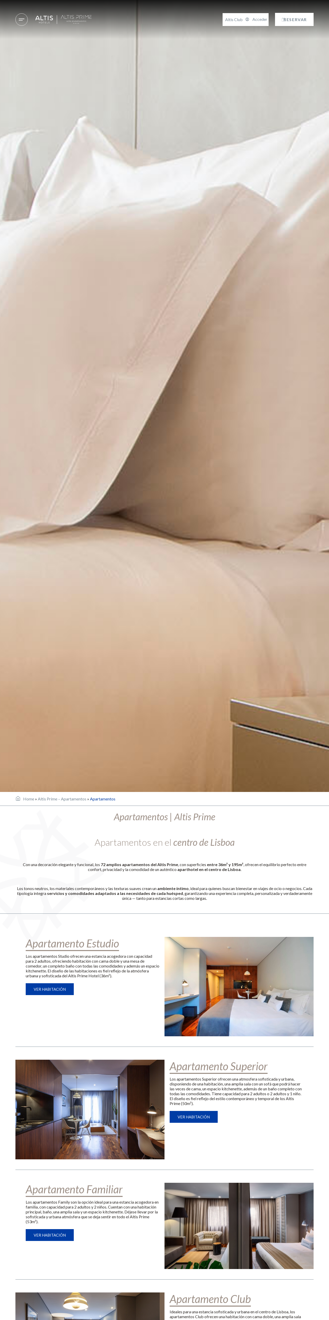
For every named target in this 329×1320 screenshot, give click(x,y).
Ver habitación (50, 989)
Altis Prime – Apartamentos (62, 798)
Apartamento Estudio (72, 943)
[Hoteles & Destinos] (21, 19)
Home (28, 798)
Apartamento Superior (219, 1066)
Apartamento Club (210, 1298)
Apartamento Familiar (74, 1189)
